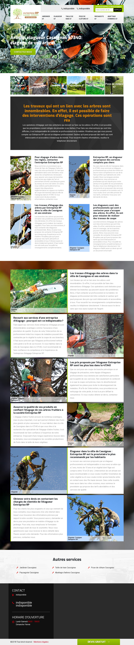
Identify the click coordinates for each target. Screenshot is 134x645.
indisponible (67, 8)
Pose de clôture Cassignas (102, 567)
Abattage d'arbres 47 (112, 17)
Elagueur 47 (58, 17)
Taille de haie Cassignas (65, 567)
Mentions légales (41, 642)
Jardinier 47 (46, 17)
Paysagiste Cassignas (29, 572)
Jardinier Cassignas (27, 567)
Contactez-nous (23, 52)
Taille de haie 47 (69, 17)
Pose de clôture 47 (83, 17)
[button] (64, 71)
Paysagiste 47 (99, 17)
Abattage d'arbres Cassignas (67, 572)
